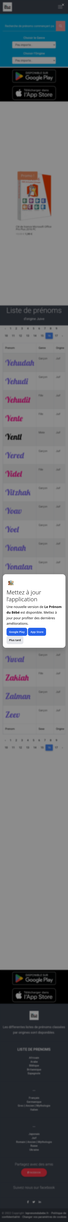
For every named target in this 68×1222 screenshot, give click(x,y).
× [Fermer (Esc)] (63, 4)
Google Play (17, 632)
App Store (36, 632)
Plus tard (15, 640)
